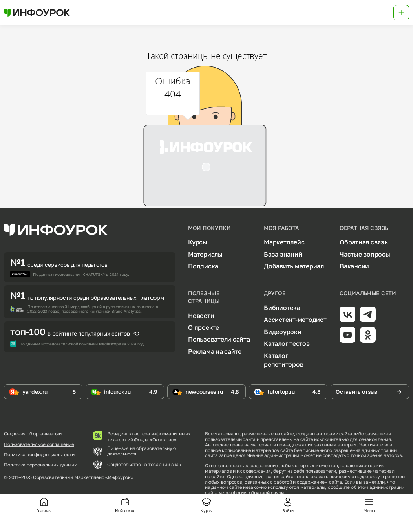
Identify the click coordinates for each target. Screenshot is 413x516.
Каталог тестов (287, 343)
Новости (201, 316)
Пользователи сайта (219, 339)
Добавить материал (294, 266)
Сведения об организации (32, 434)
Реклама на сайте (214, 351)
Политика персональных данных (40, 465)
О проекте (203, 327)
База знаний (283, 254)
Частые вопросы (365, 254)
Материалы (205, 254)
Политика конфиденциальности (39, 454)
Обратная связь (364, 242)
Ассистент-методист (295, 319)
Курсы (197, 242)
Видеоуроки (283, 332)
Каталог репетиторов (283, 360)
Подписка (203, 266)
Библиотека (282, 308)
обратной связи (266, 493)
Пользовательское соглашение (39, 444)
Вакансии (354, 266)
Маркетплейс (284, 242)
